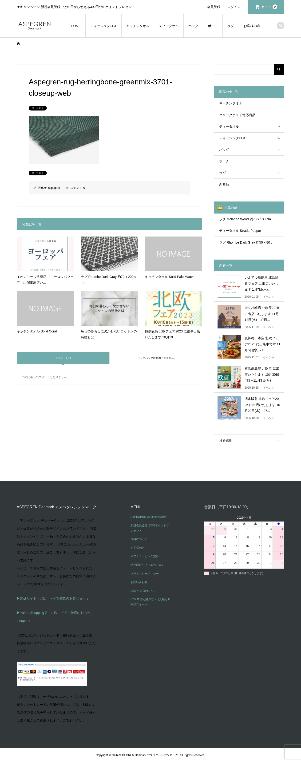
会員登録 (213, 7)
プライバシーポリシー (145, 573)
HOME (76, 26)
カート (269, 6)
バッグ (193, 26)
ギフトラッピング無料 (145, 556)
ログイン (234, 7)
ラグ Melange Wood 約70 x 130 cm (245, 219)
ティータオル (169, 26)
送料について (139, 539)
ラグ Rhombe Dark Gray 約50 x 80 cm (247, 242)
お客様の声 (252, 26)
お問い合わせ (139, 582)
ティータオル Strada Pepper (240, 231)
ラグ (230, 26)
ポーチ (213, 26)
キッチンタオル (137, 26)
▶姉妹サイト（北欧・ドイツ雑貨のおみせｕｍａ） (54, 598)
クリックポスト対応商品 (237, 115)
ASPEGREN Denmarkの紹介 (149, 516)
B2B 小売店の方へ (142, 590)
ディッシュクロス (103, 26)
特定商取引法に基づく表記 (147, 565)
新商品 (224, 184)
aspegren (54, 188)
